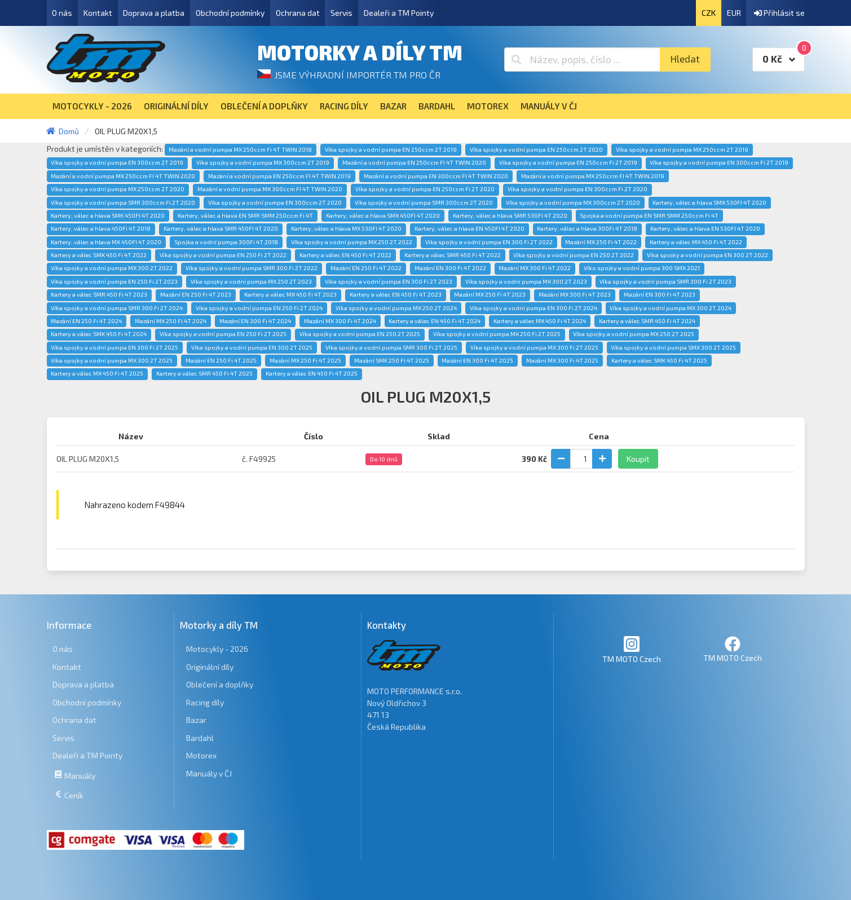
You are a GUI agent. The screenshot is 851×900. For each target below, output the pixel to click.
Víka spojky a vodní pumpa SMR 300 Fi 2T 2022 (252, 267)
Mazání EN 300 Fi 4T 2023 (659, 294)
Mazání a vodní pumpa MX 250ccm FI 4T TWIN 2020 (123, 176)
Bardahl (200, 738)
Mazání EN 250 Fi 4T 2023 (195, 294)
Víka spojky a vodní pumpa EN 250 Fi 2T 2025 (223, 333)
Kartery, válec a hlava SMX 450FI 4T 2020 (383, 215)
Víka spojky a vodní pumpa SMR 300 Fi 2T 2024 (117, 308)
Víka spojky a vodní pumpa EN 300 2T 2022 (707, 255)
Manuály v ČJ (209, 773)
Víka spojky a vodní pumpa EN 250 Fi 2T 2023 (114, 281)
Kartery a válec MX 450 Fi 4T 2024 (539, 320)
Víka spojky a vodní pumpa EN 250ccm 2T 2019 (391, 149)
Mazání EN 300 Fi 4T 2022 (450, 267)
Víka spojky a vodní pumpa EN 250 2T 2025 (359, 333)
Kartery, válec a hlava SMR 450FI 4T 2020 (221, 228)
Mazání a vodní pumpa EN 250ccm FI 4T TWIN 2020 (414, 162)
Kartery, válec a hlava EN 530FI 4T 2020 (705, 228)
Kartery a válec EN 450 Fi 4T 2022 (345, 255)
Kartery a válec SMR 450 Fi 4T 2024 (647, 320)
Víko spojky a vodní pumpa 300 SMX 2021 (642, 267)
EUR (734, 12)
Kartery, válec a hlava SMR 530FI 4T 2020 (510, 215)
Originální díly (209, 667)
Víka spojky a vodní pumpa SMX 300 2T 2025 (673, 347)
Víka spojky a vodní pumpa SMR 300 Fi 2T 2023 (665, 281)
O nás (62, 12)
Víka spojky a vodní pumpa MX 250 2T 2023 (251, 281)
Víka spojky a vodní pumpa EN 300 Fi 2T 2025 (114, 347)
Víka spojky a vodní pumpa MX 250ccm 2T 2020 (117, 189)
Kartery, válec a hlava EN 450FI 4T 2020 (469, 228)
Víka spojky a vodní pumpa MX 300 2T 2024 (670, 308)
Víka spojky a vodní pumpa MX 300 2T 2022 (112, 267)
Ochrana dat (298, 12)
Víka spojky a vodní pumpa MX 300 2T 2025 (112, 360)
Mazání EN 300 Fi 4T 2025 (477, 360)
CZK (709, 12)
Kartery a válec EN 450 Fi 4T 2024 (434, 320)
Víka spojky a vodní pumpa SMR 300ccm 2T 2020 (424, 202)
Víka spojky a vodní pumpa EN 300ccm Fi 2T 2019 (719, 162)
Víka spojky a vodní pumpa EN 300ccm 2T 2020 (275, 202)
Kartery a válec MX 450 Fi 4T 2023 (290, 294)
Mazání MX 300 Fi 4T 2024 (340, 320)
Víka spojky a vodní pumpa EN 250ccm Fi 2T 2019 (568, 162)
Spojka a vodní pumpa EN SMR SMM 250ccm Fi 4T (649, 215)
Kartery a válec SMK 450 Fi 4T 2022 (99, 255)
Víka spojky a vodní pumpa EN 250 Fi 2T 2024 (259, 308)
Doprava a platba (153, 12)
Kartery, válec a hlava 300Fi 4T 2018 (587, 228)
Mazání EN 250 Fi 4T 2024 (86, 320)
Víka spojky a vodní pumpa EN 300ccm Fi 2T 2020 (577, 189)
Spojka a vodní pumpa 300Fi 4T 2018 (226, 242)
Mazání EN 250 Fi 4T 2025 (221, 360)
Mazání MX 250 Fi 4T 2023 (490, 294)
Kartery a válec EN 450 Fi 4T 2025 (312, 373)
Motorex (201, 755)
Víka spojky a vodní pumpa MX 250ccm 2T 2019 (682, 149)
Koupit (638, 459)
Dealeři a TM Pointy (399, 12)
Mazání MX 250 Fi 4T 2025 (305, 360)
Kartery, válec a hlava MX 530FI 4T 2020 (346, 228)
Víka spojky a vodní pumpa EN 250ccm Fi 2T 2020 (425, 189)
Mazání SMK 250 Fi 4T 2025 (391, 360)
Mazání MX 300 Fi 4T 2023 (575, 294)
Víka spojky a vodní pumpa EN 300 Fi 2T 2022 (489, 242)
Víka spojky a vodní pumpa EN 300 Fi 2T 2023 (388, 281)
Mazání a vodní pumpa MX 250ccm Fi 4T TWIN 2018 (240, 149)
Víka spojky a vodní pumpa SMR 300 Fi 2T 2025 (391, 347)
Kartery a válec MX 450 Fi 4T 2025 (97, 373)
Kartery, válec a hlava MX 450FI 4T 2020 (106, 242)
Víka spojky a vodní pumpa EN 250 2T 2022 (573, 255)
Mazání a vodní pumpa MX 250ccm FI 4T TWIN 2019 (592, 176)
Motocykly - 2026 (217, 649)
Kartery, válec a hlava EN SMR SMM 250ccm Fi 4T (245, 215)
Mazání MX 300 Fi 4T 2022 (535, 267)
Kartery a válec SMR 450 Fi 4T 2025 (204, 373)
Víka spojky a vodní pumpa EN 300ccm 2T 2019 (117, 162)
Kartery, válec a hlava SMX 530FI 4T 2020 (709, 202)
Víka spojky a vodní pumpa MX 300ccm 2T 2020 (573, 202)
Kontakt (97, 12)
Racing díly (205, 702)
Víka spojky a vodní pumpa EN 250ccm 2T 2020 (536, 149)
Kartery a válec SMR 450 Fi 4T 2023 (99, 294)
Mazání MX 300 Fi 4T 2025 (562, 360)
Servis (341, 12)
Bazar (196, 720)
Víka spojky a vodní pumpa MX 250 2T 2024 (396, 308)
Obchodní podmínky (230, 12)
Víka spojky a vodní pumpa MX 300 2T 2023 (526, 281)
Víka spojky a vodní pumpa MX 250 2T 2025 (633, 333)
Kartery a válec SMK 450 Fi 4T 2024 (99, 333)
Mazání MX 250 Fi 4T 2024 (170, 320)
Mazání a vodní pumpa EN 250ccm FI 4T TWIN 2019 (279, 176)
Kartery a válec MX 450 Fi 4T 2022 (696, 242)
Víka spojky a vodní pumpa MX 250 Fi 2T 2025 (497, 333)
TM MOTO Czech (631, 649)
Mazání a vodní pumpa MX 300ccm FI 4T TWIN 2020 (269, 189)
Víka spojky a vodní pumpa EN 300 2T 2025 (251, 347)
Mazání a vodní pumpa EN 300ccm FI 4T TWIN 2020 (436, 176)
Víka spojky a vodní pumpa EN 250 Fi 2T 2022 (223, 255)
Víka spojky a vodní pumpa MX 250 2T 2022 (351, 242)
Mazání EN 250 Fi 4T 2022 (366, 267)
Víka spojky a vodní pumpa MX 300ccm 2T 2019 (262, 162)
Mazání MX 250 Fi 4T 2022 (601, 242)
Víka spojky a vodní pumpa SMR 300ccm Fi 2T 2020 (123, 202)
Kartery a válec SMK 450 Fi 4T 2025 (659, 360)
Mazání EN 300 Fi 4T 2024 (255, 320)
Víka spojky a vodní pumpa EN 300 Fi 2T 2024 (533, 308)
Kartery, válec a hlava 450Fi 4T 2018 (101, 228)
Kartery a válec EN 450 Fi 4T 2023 (396, 294)
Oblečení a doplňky (219, 684)
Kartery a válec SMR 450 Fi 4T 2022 (452, 255)
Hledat (685, 59)
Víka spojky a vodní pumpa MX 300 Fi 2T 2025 (534, 347)
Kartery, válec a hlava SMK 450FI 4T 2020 (108, 215)
